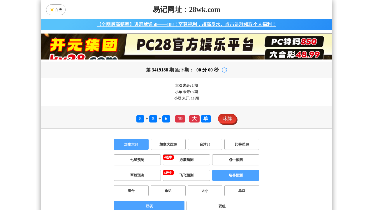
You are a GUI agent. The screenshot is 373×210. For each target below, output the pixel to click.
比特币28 (242, 144)
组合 (131, 191)
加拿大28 (131, 144)
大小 (204, 191)
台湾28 (205, 144)
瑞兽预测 (236, 175)
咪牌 (227, 118)
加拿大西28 (168, 144)
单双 (241, 191)
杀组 (168, 191)
